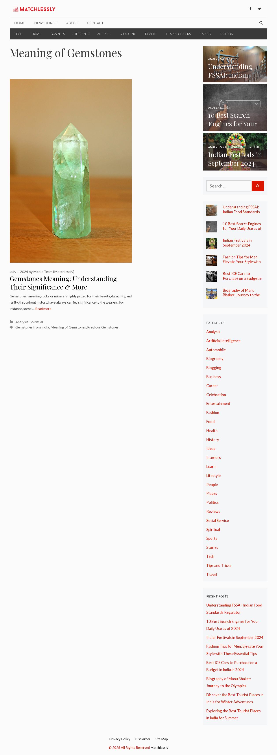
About (72, 23)
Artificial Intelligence (223, 340)
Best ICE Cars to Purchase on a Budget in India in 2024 (242, 278)
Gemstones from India (32, 327)
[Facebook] (250, 9)
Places (211, 493)
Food (210, 421)
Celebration (216, 394)
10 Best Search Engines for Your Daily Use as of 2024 (242, 228)
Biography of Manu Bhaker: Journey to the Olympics (241, 295)
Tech (18, 34)
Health (151, 34)
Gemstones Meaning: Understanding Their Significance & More (63, 282)
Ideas (210, 448)
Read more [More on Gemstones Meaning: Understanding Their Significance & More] (43, 309)
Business (58, 34)
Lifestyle (81, 34)
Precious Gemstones (102, 327)
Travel (36, 34)
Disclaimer (142, 739)
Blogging (128, 34)
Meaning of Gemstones (68, 327)
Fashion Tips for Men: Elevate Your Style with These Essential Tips (242, 262)
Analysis (104, 34)
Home (19, 23)
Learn (211, 466)
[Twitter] (259, 9)
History (212, 439)
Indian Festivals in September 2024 (237, 242)
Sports (211, 538)
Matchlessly (159, 747)
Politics (212, 502)
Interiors (213, 457)
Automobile (216, 349)
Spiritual (36, 322)
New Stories (45, 23)
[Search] (257, 186)
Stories (212, 547)
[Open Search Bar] (261, 22)
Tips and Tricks (178, 34)
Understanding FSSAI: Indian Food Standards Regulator (241, 212)
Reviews (213, 511)
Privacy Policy (119, 739)
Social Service (217, 520)
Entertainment (218, 403)
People (212, 484)
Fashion (226, 34)
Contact (95, 23)
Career (205, 34)
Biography (214, 358)
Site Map (161, 739)
